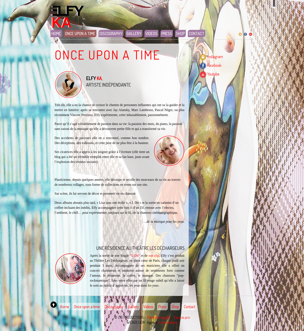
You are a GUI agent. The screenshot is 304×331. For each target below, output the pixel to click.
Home (56, 33)
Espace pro (182, 317)
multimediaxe (168, 322)
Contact (196, 33)
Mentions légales (159, 317)
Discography (111, 33)
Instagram (211, 56)
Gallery (134, 33)
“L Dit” (135, 255)
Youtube (209, 74)
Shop (180, 33)
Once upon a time (80, 33)
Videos (151, 33)
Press (166, 33)
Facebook (211, 65)
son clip (154, 255)
